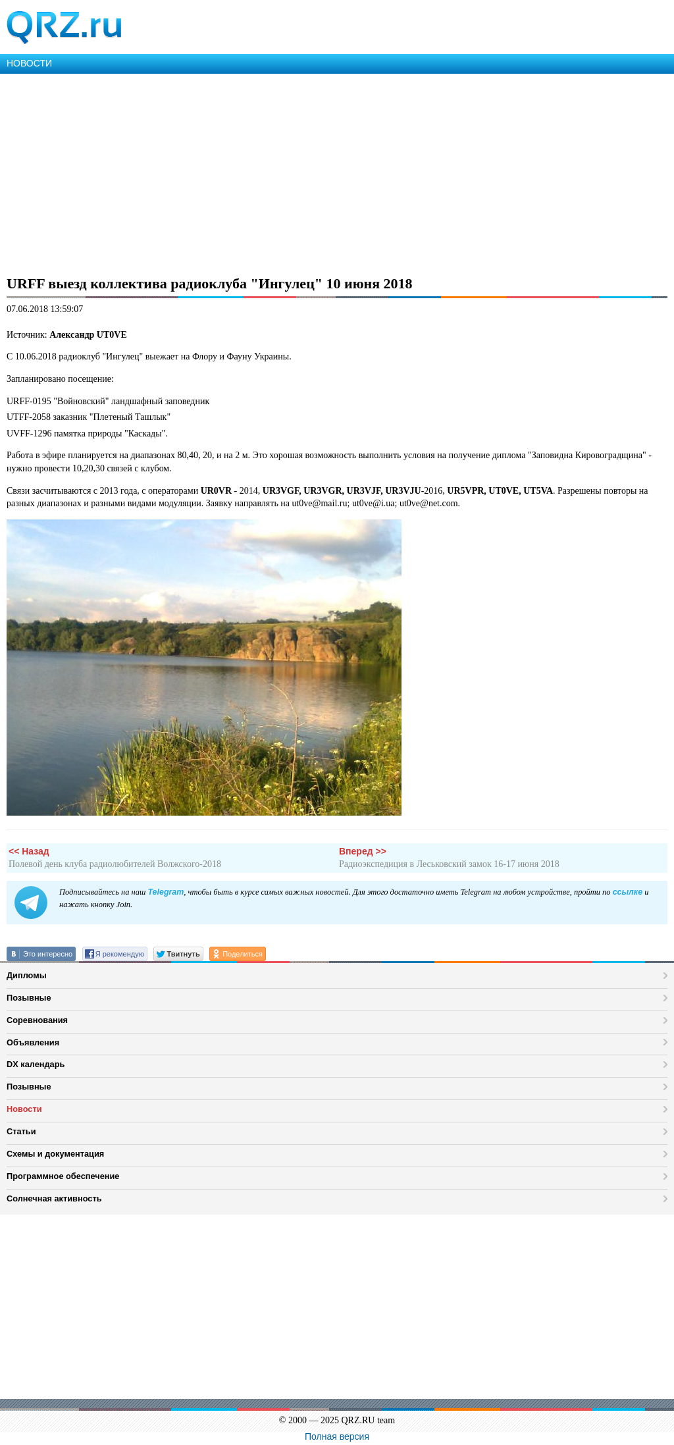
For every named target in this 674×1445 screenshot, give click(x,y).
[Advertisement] (337, 172)
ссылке (627, 892)
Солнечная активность (54, 1198)
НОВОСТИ (29, 63)
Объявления (33, 1042)
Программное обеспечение (63, 1176)
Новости (24, 1109)
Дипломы (27, 975)
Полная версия (337, 1436)
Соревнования (37, 1020)
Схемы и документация (55, 1154)
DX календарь (36, 1064)
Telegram (165, 892)
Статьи (21, 1131)
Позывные (29, 998)
